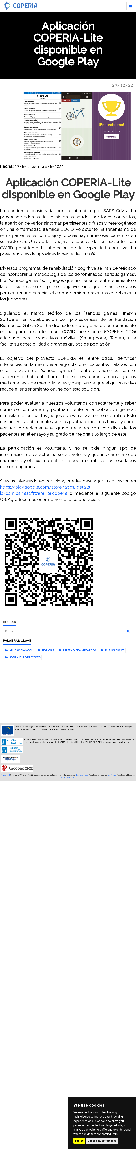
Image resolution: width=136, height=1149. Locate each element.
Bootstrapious (82, 775)
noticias (46, 650)
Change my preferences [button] (102, 1140)
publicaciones (112, 650)
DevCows (112, 775)
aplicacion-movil (19, 650)
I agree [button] (79, 1140)
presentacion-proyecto (77, 650)
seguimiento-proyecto (23, 657)
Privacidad (5, 775)
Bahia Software (68, 777)
